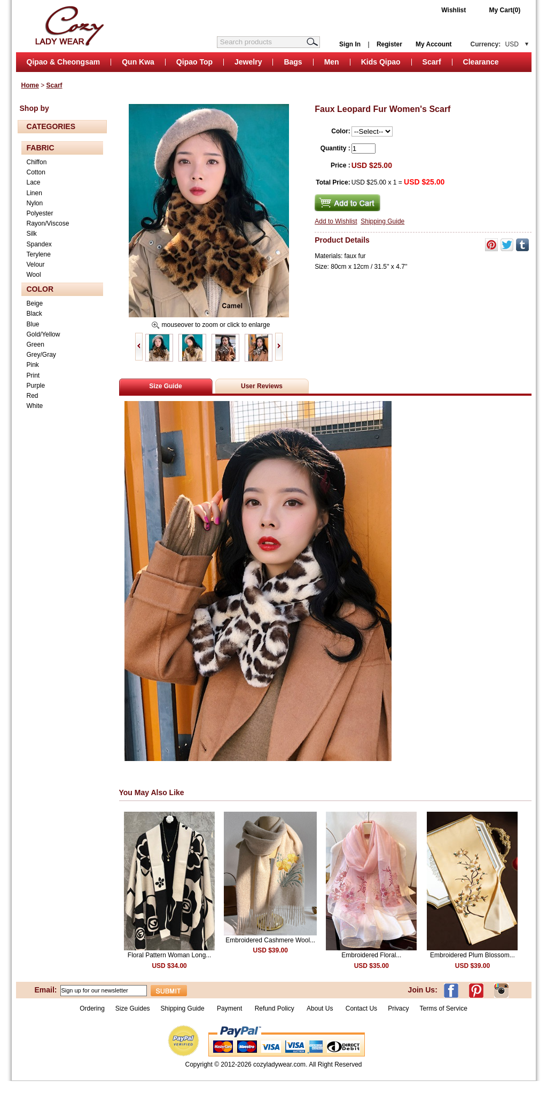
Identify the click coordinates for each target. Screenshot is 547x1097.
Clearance (481, 62)
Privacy (398, 1008)
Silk (32, 233)
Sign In (350, 44)
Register (389, 44)
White (35, 406)
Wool (34, 274)
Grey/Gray (41, 354)
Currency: (495, 44)
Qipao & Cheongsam (63, 62)
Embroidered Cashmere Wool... (270, 940)
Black (34, 313)
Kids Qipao (381, 62)
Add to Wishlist (336, 221)
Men (331, 62)
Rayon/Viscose (48, 223)
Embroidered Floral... (371, 955)
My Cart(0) (505, 10)
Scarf (432, 62)
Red (32, 395)
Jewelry (248, 62)
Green (35, 344)
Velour (36, 264)
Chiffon (37, 162)
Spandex (39, 244)
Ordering (92, 1008)
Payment (229, 1008)
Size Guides (132, 1008)
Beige (35, 303)
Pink (33, 365)
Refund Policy (274, 1008)
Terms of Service (443, 1008)
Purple (36, 385)
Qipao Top (194, 62)
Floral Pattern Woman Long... (170, 955)
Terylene (39, 254)
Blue (33, 324)
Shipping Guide (382, 221)
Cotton (36, 172)
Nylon (35, 203)
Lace (34, 182)
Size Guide (165, 386)
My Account (434, 44)
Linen (34, 193)
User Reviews (262, 386)
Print (33, 375)
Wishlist (453, 10)
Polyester (40, 213)
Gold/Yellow (43, 334)
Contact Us (361, 1008)
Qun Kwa (138, 62)
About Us (321, 1008)
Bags (293, 62)
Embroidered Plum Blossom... (472, 955)
